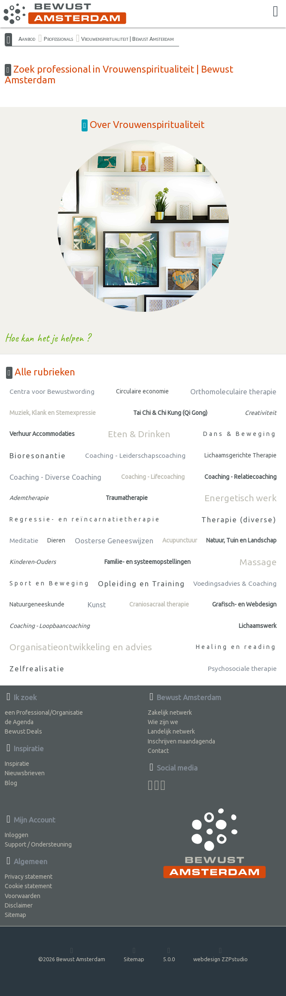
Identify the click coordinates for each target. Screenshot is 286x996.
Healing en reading (236, 646)
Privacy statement (28, 876)
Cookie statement (28, 886)
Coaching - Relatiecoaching (240, 476)
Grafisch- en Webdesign (244, 604)
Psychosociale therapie (242, 668)
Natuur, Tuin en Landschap (241, 540)
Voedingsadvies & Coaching (235, 583)
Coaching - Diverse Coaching (55, 477)
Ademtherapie (29, 497)
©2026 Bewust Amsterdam (71, 954)
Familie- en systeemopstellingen (147, 561)
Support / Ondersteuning (38, 844)
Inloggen (16, 835)
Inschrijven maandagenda (181, 741)
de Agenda (19, 722)
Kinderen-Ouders (32, 561)
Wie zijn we (163, 722)
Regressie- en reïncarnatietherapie (85, 519)
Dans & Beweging (240, 433)
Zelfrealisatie (37, 668)
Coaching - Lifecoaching (153, 476)
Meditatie (23, 540)
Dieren (56, 540)
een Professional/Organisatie (44, 712)
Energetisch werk (240, 498)
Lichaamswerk (258, 625)
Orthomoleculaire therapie (233, 391)
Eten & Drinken (139, 434)
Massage (258, 562)
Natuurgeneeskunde (36, 604)
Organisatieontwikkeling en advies (80, 647)
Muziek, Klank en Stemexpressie (52, 412)
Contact (158, 750)
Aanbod (26, 39)
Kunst (97, 604)
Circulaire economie (142, 391)
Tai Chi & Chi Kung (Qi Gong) (170, 412)
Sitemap (15, 914)
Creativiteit (261, 412)
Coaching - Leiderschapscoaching (135, 455)
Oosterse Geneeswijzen (114, 540)
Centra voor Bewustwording (51, 391)
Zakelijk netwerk (170, 712)
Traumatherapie (127, 497)
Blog (11, 783)
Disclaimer (19, 905)
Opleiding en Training (141, 583)
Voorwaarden (22, 895)
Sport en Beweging (49, 583)
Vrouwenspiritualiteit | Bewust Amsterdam (127, 39)
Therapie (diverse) (239, 519)
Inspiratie (17, 763)
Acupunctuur (179, 540)
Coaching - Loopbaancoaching (49, 625)
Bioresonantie (37, 455)
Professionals (58, 39)
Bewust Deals (23, 731)
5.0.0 (169, 954)
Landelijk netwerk (171, 731)
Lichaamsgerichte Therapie (240, 455)
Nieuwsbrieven (25, 773)
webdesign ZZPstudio (220, 954)
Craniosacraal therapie (159, 604)
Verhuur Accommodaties (42, 433)
